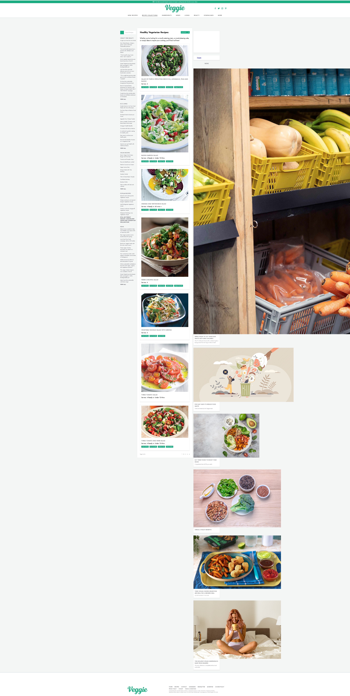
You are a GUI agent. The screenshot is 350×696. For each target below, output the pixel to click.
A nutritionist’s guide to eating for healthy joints (134, 131)
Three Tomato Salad (156, 380)
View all (129, 99)
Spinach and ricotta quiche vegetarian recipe (133, 196)
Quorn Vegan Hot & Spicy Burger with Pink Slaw (133, 155)
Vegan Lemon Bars (131, 167)
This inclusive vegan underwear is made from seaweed (210, 662)
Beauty (197, 15)
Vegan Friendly (184, 84)
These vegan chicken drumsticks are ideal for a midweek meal (133, 249)
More (220, 15)
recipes (174, 686)
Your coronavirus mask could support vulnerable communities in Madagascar (134, 254)
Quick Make (176, 84)
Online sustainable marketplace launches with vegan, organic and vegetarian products (134, 265)
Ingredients (167, 15)
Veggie (202, 57)
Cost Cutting (151, 84)
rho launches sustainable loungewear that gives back (133, 81)
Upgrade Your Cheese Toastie (134, 118)
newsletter (198, 686)
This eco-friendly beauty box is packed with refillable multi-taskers (134, 50)
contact (181, 686)
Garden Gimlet (130, 174)
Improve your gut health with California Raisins (134, 144)
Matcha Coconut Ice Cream (133, 164)
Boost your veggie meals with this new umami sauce (134, 244)
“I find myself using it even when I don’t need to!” (133, 55)
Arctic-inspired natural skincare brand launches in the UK (134, 59)
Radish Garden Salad (156, 150)
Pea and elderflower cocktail (134, 161)
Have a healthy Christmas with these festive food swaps (134, 122)
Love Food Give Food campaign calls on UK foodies (134, 239)
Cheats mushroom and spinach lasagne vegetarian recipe (134, 200)
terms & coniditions (198, 688)
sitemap (189, 688)
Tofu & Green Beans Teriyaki (134, 176)
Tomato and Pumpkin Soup (133, 159)
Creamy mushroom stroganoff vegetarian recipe (134, 209)
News (178, 15)
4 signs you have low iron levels (134, 40)
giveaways (189, 686)
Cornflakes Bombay (131, 179)
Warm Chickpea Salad (156, 269)
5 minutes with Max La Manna (134, 128)
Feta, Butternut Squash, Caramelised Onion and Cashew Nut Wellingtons (134, 219)
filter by (189, 31)
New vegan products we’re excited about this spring (133, 235)
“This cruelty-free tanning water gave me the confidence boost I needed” (134, 76)
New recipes (133, 15)
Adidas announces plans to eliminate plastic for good (133, 260)
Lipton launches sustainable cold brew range (133, 280)
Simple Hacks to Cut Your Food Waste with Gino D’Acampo (134, 106)
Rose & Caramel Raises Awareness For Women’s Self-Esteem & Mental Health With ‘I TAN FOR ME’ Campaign (134, 87)
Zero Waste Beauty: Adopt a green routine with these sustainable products (133, 44)
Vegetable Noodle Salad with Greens (163, 318)
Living (187, 15)
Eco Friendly (159, 84)
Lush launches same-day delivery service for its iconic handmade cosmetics (134, 70)
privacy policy (181, 688)
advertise (207, 686)
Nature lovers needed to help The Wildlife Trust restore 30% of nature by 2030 (134, 230)
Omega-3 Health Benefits (133, 125)
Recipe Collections (150, 15)
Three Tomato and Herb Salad (159, 424)
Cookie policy (170, 688)
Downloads (209, 15)
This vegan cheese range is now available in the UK (133, 270)
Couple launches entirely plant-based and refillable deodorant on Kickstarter (134, 94)
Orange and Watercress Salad (160, 197)
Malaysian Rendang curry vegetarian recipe (133, 213)
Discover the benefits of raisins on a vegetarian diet (134, 140)
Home (168, 686)
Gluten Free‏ (168, 84)
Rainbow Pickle (130, 181)
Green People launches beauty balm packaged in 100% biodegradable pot (134, 64)
